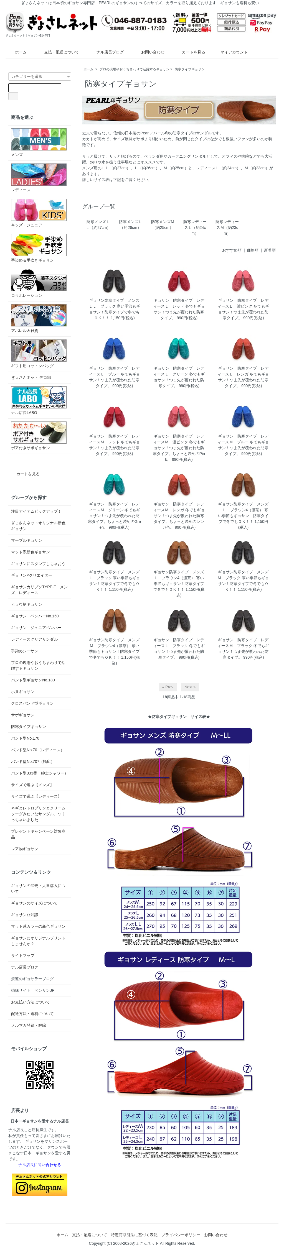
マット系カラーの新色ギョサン (38, 926)
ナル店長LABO (39, 400)
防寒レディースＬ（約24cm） (195, 227)
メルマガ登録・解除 (28, 1025)
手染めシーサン (24, 651)
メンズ (39, 142)
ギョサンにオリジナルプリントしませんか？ (38, 941)
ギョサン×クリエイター (31, 575)
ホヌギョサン (22, 691)
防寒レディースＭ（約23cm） (227, 227)
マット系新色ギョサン (30, 552)
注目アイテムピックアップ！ (36, 511)
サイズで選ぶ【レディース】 (36, 796)
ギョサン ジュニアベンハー (36, 627)
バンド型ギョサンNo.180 (33, 680)
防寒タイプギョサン (190, 69)
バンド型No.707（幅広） (33, 761)
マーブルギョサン (26, 540)
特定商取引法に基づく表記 (134, 1235)
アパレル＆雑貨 (39, 318)
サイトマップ (22, 955)
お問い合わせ (148, 52)
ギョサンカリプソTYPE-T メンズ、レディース (39, 590)
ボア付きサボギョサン (39, 435)
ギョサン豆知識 (24, 915)
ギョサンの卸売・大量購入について (38, 888)
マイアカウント (231, 52)
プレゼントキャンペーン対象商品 (38, 834)
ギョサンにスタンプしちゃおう (38, 563)
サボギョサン (22, 715)
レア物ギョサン (24, 849)
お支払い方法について (30, 1002)
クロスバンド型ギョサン (32, 703)
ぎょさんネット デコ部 (31, 377)
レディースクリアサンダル (34, 639)
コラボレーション (39, 283)
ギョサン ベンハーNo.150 (35, 616)
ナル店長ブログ (106, 52)
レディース (39, 177)
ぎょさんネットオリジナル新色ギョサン (38, 526)
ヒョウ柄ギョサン (26, 604)
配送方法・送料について (32, 1013)
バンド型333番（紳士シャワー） (39, 773)
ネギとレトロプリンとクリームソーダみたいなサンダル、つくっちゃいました (38, 814)
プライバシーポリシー (180, 1235)
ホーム (17, 52)
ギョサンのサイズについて (34, 903)
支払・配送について (57, 52)
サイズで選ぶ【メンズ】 (32, 785)
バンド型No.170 (25, 738)
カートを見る (189, 52)
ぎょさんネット (145, 1243)
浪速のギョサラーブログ (32, 979)
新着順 (270, 250)
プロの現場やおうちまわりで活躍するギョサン (134, 69)
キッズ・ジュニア (39, 213)
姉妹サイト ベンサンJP (32, 990)
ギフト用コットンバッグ (39, 353)
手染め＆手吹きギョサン (39, 248)
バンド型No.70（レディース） (37, 750)
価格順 (252, 250)
